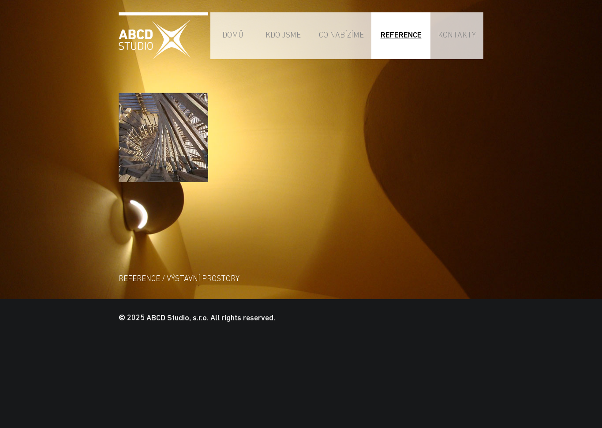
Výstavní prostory (203, 279)
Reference (401, 35)
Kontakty (457, 35)
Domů (232, 35)
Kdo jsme (283, 35)
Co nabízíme (341, 35)
